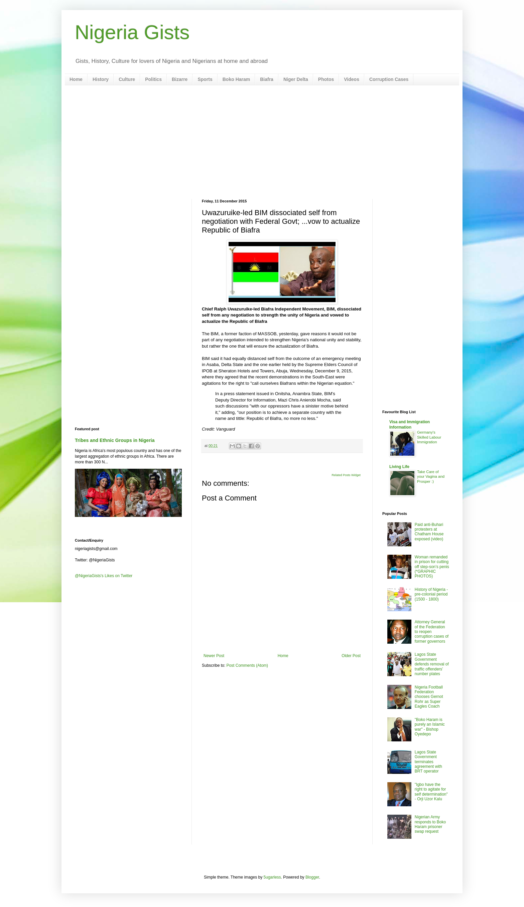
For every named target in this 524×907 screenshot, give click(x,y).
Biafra (266, 79)
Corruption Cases (388, 79)
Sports (205, 79)
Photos (326, 79)
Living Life (399, 466)
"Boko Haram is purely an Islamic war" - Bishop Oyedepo (430, 726)
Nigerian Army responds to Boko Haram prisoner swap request (430, 824)
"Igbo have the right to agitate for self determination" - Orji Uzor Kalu (431, 791)
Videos (351, 79)
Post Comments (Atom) (247, 665)
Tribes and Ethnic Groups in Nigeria (115, 440)
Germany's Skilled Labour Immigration (429, 437)
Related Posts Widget (346, 475)
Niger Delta (295, 79)
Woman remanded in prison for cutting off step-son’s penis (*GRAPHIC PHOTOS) (432, 567)
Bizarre (179, 79)
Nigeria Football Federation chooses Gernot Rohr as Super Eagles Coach (429, 697)
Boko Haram (236, 79)
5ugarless (272, 877)
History (101, 79)
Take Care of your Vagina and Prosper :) (430, 477)
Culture (127, 79)
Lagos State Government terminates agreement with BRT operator (428, 762)
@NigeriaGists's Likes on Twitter (103, 575)
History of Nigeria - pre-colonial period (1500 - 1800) (431, 594)
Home (76, 79)
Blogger (312, 877)
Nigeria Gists (132, 32)
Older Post (351, 655)
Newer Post (214, 655)
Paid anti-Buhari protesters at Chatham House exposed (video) (429, 531)
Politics (153, 79)
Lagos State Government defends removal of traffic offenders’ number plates (432, 664)
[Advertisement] (262, 142)
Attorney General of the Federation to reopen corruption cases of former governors (431, 632)
